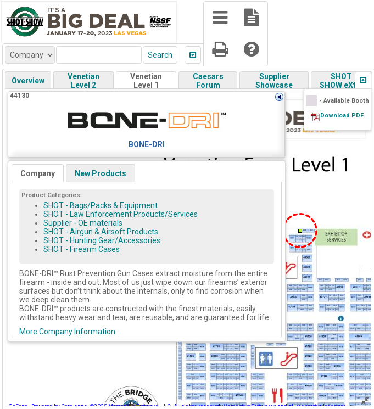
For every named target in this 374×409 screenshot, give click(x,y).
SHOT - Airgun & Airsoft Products (100, 231)
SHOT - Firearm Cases (81, 249)
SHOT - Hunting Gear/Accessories (101, 240)
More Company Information (67, 331)
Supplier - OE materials (82, 222)
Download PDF (342, 115)
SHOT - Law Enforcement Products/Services (120, 214)
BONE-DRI (147, 144)
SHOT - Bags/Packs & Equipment (100, 205)
